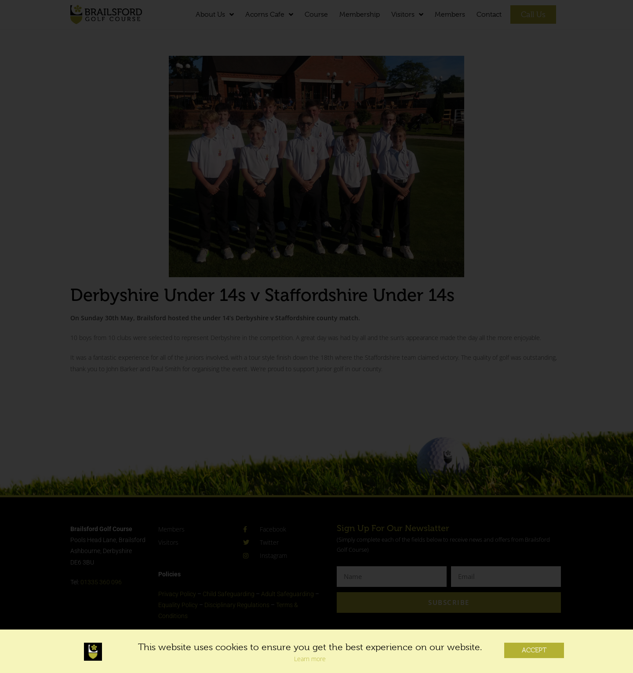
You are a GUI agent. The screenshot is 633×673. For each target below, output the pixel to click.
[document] (316, 336)
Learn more (310, 664)
